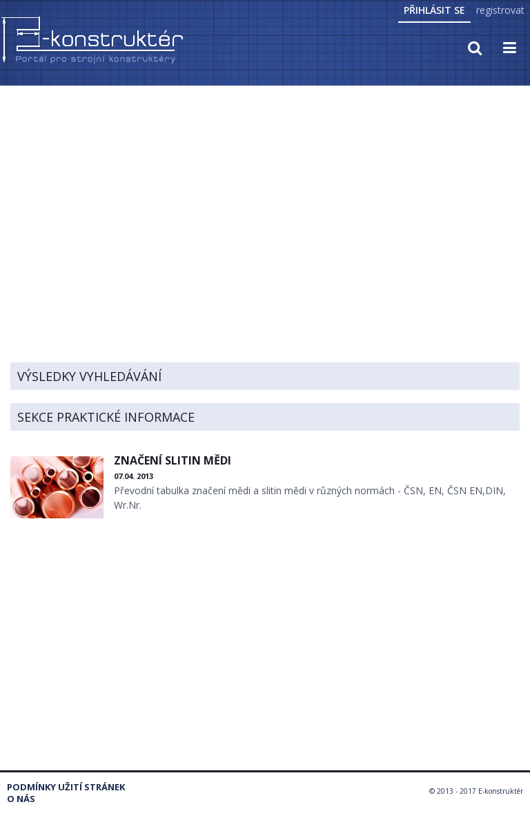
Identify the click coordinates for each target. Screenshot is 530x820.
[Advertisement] (265, 191)
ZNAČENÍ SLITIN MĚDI (172, 460)
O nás (21, 798)
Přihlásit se (434, 10)
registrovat (500, 10)
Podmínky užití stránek (66, 787)
